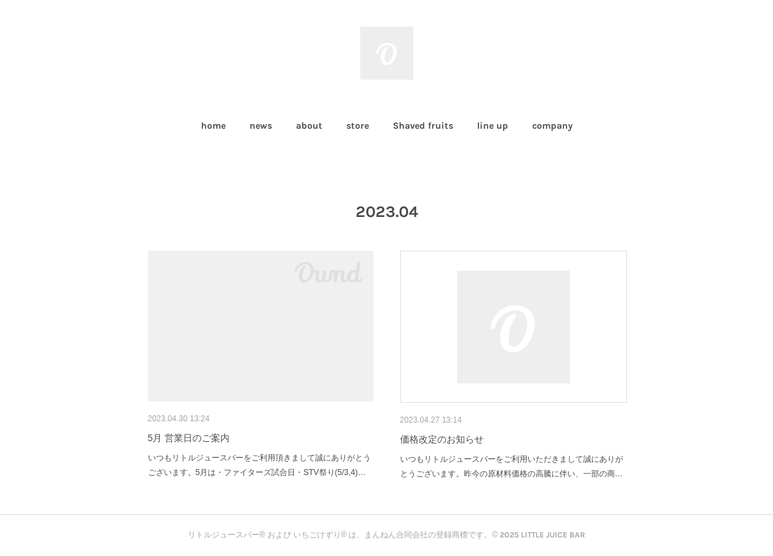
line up (492, 125)
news (260, 125)
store (357, 125)
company (552, 125)
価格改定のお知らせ (442, 439)
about (309, 125)
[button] (213, 126)
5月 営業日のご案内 (189, 438)
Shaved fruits (423, 125)
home (213, 125)
